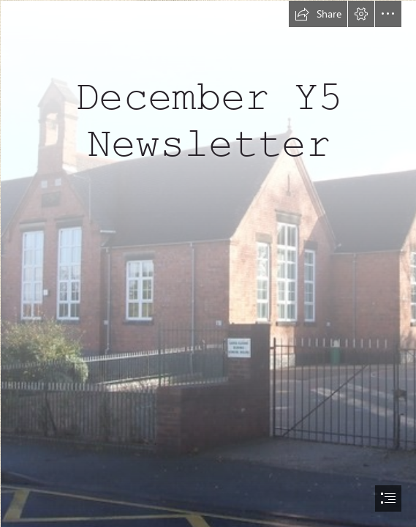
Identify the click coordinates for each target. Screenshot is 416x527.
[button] (318, 14)
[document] (208, 263)
